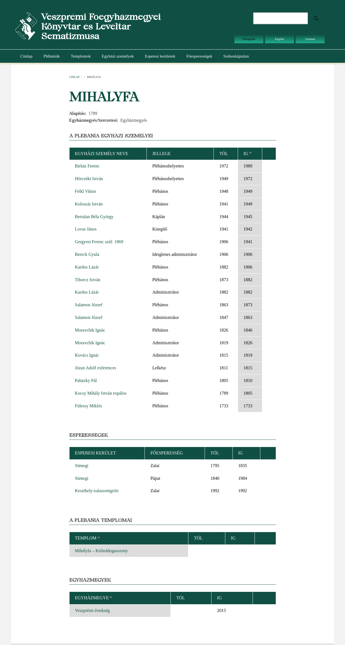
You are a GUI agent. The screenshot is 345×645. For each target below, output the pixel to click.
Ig (248, 153)
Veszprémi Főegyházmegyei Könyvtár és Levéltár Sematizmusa (101, 26)
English (279, 38)
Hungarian (248, 38)
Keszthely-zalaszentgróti (97, 490)
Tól (223, 153)
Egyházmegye (94, 597)
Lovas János (86, 229)
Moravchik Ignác (90, 330)
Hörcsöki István (89, 178)
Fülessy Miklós (88, 405)
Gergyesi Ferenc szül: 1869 (99, 241)
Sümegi (82, 465)
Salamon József (89, 304)
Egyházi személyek (118, 56)
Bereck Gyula (87, 254)
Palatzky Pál (86, 380)
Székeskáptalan (236, 56)
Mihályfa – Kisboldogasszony (101, 550)
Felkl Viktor (85, 191)
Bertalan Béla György (94, 216)
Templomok (81, 56)
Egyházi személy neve (101, 153)
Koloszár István (89, 204)
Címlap (26, 56)
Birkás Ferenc (87, 166)
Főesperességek (199, 56)
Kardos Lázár (87, 267)
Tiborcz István (87, 279)
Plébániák (52, 56)
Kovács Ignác (87, 355)
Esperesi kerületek (160, 56)
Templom (88, 538)
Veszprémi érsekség (92, 610)
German (310, 38)
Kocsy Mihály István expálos (101, 393)
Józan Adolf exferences (95, 367)
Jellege (161, 153)
